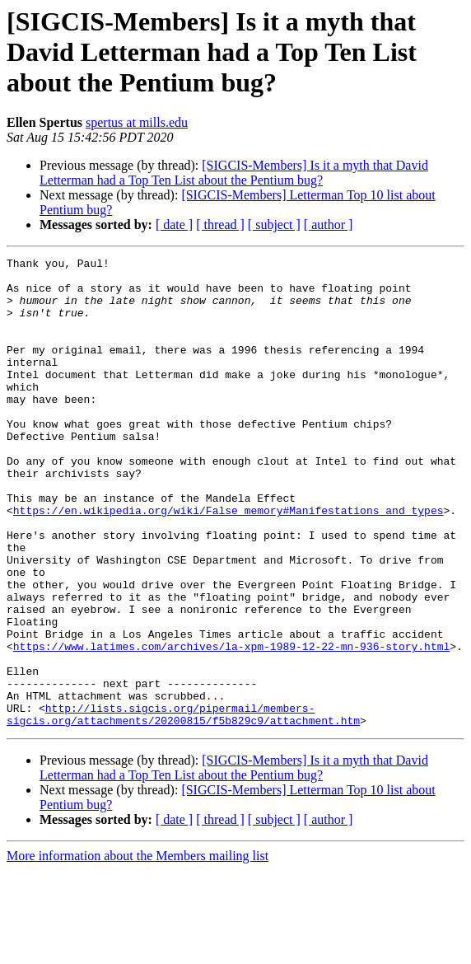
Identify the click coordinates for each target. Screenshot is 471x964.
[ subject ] (274, 225)
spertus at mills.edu (137, 122)
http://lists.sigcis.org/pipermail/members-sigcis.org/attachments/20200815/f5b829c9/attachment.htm (183, 806)
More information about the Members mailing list (137, 950)
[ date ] (174, 225)
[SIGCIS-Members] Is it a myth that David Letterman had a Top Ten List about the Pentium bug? (234, 172)
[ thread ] (220, 225)
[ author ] (328, 225)
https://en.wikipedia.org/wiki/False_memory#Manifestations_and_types (228, 562)
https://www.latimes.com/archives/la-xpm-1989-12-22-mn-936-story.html (231, 725)
